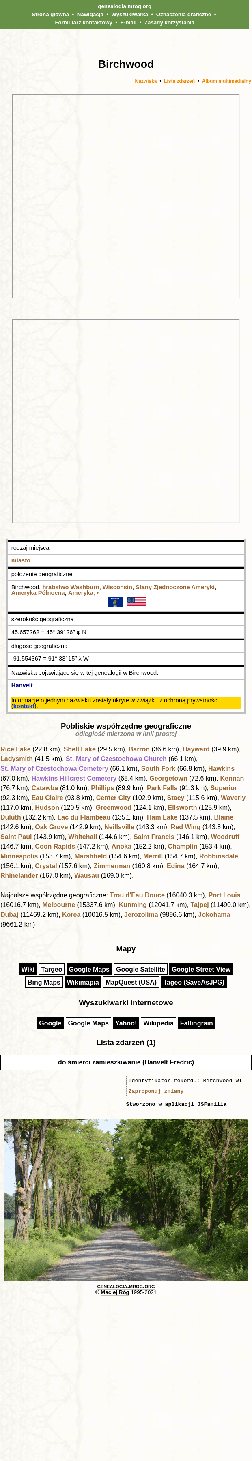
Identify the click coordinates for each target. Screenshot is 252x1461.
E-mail (128, 22)
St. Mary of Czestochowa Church (116, 758)
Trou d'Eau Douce (137, 895)
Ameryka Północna (38, 593)
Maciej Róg (115, 1292)
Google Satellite (140, 969)
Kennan (232, 778)
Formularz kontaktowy (83, 22)
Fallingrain (196, 1023)
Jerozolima (141, 914)
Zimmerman (111, 865)
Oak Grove (51, 827)
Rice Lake (15, 749)
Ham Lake (162, 817)
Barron (139, 749)
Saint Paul (16, 836)
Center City (113, 797)
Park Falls (162, 788)
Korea (71, 914)
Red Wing (186, 827)
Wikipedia (158, 1023)
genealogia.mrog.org (124, 6)
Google (50, 1023)
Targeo (51, 969)
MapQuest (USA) (131, 982)
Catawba (44, 788)
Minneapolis (19, 856)
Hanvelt (22, 685)
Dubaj (9, 914)
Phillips (102, 788)
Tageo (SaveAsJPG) (193, 982)
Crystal (46, 865)
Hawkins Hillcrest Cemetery (73, 778)
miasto (20, 560)
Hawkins (221, 768)
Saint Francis (154, 836)
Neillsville (119, 827)
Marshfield (90, 856)
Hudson (47, 807)
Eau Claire (47, 797)
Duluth (10, 817)
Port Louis (224, 895)
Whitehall (82, 836)
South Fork (158, 768)
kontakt (23, 706)
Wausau (86, 875)
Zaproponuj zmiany (156, 1091)
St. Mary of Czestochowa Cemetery (54, 768)
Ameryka (80, 593)
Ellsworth (182, 807)
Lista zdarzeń (179, 81)
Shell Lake (80, 749)
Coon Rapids (55, 846)
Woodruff (225, 836)
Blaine (223, 817)
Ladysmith (16, 758)
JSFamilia (211, 1104)
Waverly (233, 797)
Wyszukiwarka (129, 14)
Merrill (153, 856)
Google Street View (201, 969)
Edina (176, 865)
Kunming (133, 904)
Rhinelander (19, 875)
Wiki (28, 969)
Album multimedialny (226, 81)
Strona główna (50, 14)
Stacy (176, 797)
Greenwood (113, 807)
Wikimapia (83, 982)
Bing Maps (44, 982)
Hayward (196, 749)
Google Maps (89, 969)
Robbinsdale (218, 856)
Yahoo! (126, 1023)
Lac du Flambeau (83, 817)
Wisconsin (117, 587)
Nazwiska (146, 81)
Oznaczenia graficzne (183, 14)
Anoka (121, 846)
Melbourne (58, 904)
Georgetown (168, 778)
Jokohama (214, 914)
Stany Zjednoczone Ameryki (175, 587)
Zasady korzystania (169, 22)
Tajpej (200, 904)
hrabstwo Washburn (70, 587)
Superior (224, 788)
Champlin (183, 846)
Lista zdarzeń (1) (126, 1042)
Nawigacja (90, 14)
